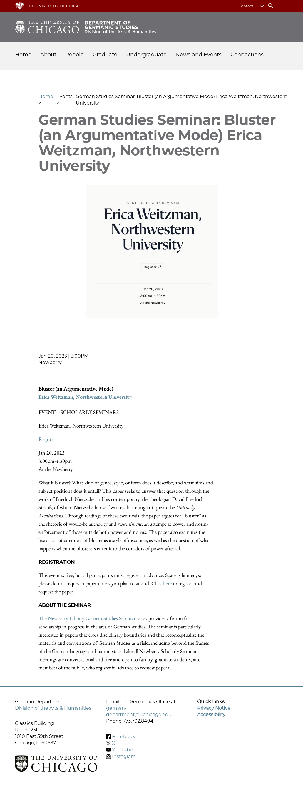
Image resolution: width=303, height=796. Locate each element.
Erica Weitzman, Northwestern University (85, 396)
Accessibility (211, 714)
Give (260, 6)
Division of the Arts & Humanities (53, 708)
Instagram (124, 756)
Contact (245, 6)
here (168, 583)
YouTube (122, 750)
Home (23, 54)
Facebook (123, 736)
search (270, 5)
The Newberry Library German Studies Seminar (86, 618)
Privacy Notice (213, 708)
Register (46, 439)
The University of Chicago (56, 6)
